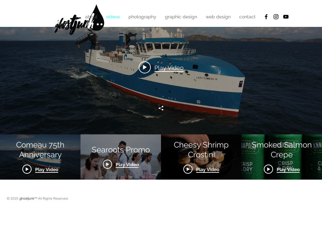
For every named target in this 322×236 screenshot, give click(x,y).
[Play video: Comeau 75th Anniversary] (161, 67)
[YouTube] (286, 16)
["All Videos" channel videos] (161, 157)
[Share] (161, 108)
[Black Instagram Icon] (276, 16)
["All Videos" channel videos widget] (161, 90)
